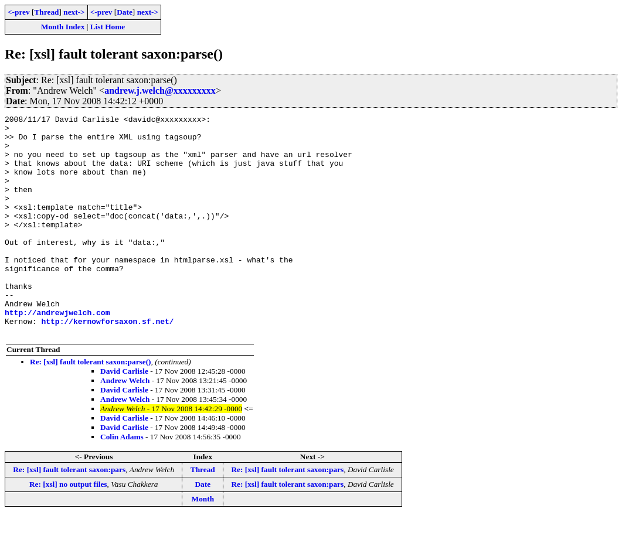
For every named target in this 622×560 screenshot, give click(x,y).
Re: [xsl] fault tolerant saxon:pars (69, 513)
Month (203, 542)
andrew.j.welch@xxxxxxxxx (160, 90)
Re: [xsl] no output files (68, 528)
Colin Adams (122, 480)
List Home (107, 26)
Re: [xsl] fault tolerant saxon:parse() (90, 405)
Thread (46, 12)
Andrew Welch (124, 424)
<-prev (19, 12)
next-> (73, 12)
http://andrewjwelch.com (57, 352)
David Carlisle (124, 415)
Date (124, 12)
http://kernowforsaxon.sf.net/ (107, 363)
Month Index (62, 26)
